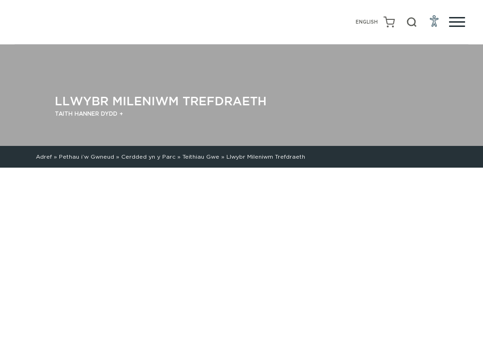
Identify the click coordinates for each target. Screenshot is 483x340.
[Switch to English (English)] (367, 22)
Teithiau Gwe (201, 156)
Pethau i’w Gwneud (86, 156)
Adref (44, 156)
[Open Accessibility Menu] (434, 20)
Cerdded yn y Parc (148, 156)
